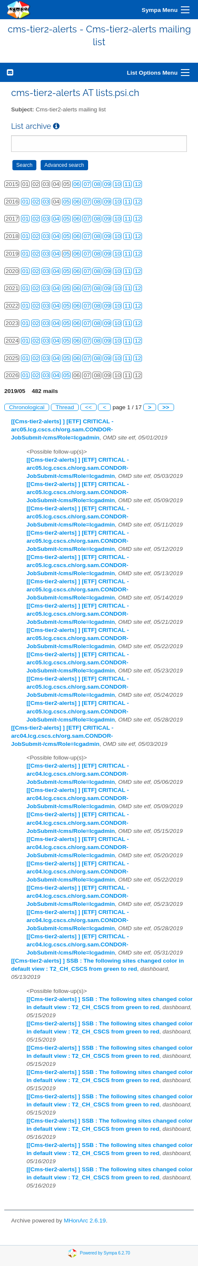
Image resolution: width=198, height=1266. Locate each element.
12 (138, 184)
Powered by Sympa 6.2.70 (105, 1252)
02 (36, 201)
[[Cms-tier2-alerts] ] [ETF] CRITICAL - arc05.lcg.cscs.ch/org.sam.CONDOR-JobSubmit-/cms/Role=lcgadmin (62, 429)
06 (77, 184)
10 (117, 184)
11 (127, 184)
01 (25, 201)
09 (107, 184)
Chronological (26, 407)
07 (86, 184)
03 (46, 201)
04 (56, 218)
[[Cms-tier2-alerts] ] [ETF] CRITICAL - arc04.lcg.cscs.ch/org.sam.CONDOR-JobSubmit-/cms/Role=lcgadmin (62, 736)
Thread (65, 407)
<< (88, 407)
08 (97, 184)
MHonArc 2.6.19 (85, 1220)
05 (66, 201)
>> (166, 407)
